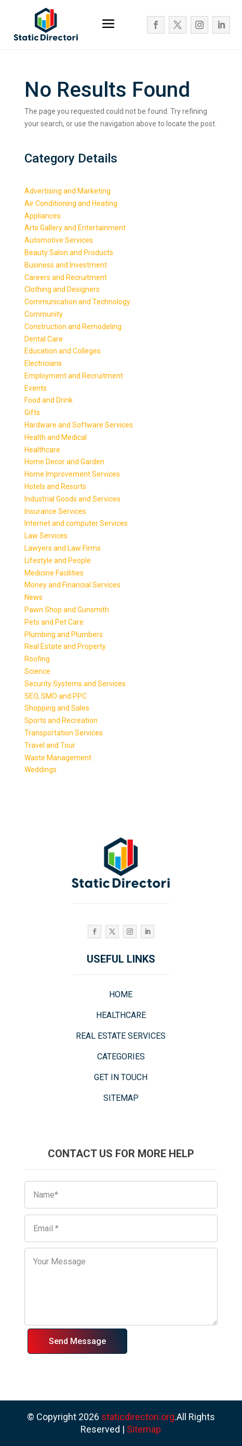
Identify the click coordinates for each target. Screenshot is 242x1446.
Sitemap (144, 1429)
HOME (120, 994)
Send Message (77, 1341)
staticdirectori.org (137, 1416)
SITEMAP (121, 1098)
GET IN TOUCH (120, 1077)
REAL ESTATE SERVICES (121, 1036)
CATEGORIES (121, 1056)
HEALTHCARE (121, 1015)
